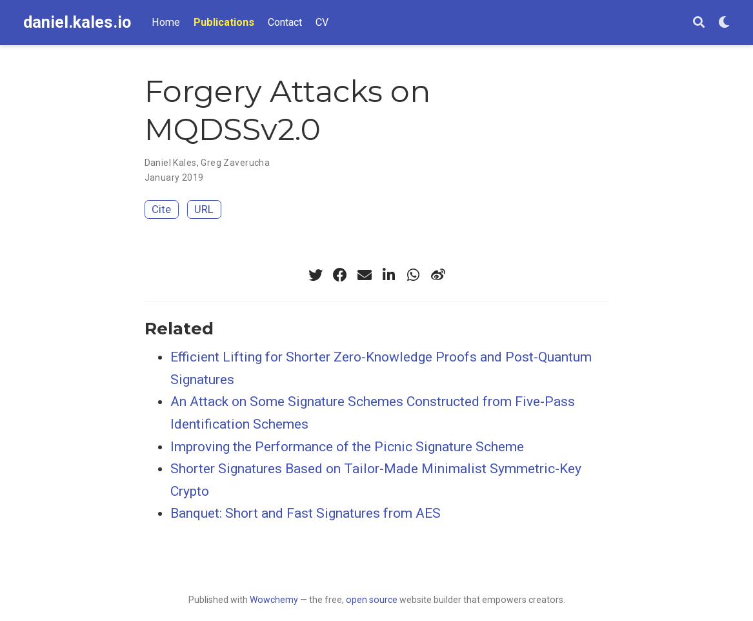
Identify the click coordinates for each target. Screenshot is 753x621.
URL (204, 209)
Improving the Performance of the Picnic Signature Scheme (347, 446)
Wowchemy (274, 600)
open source (371, 600)
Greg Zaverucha (235, 163)
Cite (161, 209)
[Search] (699, 22)
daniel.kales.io (77, 22)
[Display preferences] (724, 22)
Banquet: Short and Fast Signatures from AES (305, 513)
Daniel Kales (171, 163)
